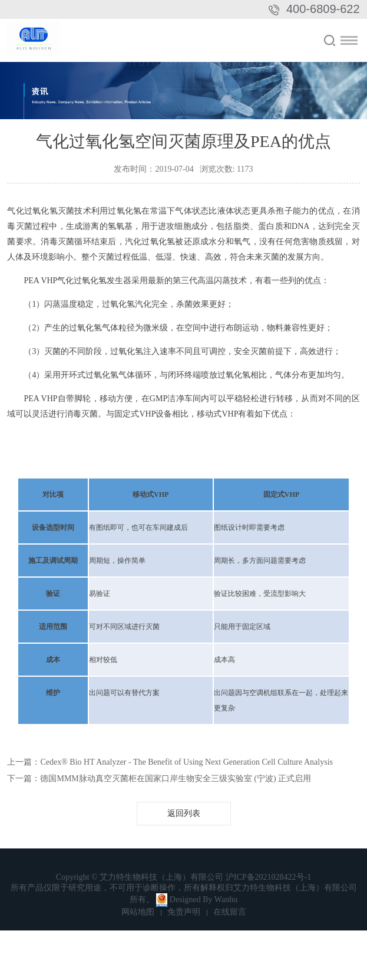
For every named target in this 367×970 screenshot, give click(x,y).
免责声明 (183, 911)
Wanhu (225, 899)
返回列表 (183, 813)
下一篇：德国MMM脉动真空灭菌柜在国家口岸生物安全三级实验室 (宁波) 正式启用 (159, 778)
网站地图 (137, 911)
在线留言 (229, 911)
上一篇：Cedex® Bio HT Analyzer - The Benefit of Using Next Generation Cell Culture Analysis (170, 762)
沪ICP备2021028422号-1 (268, 877)
